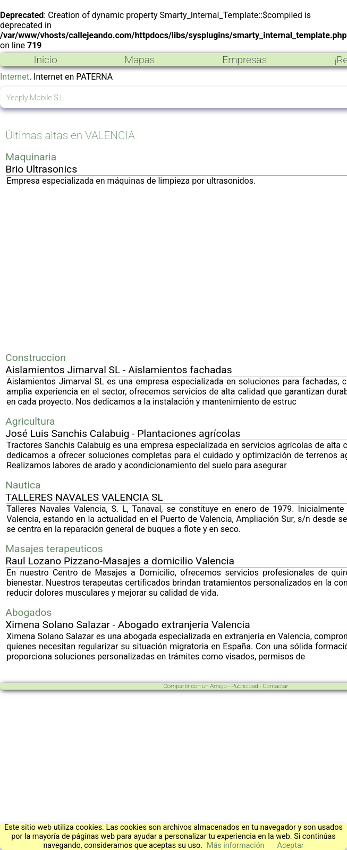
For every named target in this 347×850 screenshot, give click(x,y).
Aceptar (290, 845)
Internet (14, 77)
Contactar (275, 686)
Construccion (35, 357)
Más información (236, 845)
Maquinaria (30, 157)
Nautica (22, 485)
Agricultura (30, 421)
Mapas (139, 60)
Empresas (244, 60)
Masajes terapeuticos (54, 549)
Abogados (28, 612)
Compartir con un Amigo (195, 686)
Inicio (45, 60)
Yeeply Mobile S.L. (36, 97)
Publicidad (244, 686)
